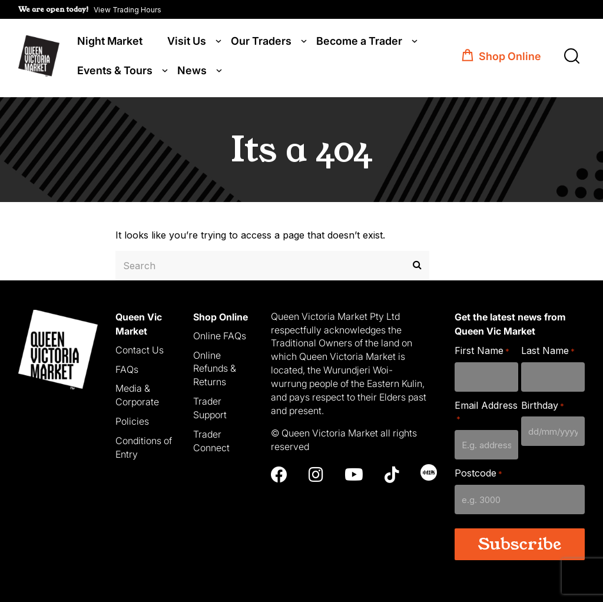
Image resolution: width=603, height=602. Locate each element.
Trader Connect (211, 439)
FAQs (126, 367)
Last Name (548, 349)
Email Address (486, 410)
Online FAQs (219, 334)
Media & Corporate (137, 393)
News (192, 72)
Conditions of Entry (143, 445)
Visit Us (186, 42)
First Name (482, 349)
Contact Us (139, 348)
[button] (89, 9)
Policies (132, 419)
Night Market (110, 42)
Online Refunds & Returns (214, 367)
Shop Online (510, 57)
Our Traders (261, 42)
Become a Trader (359, 42)
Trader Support (210, 406)
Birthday (542, 404)
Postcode (478, 471)
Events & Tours (115, 72)
